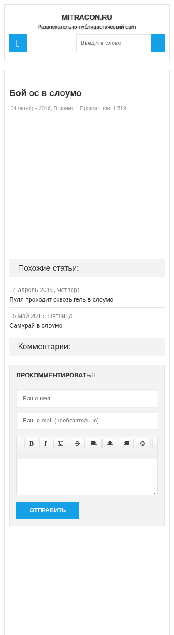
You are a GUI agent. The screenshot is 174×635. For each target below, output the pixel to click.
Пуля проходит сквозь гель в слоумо (61, 299)
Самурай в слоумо (36, 325)
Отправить (48, 510)
